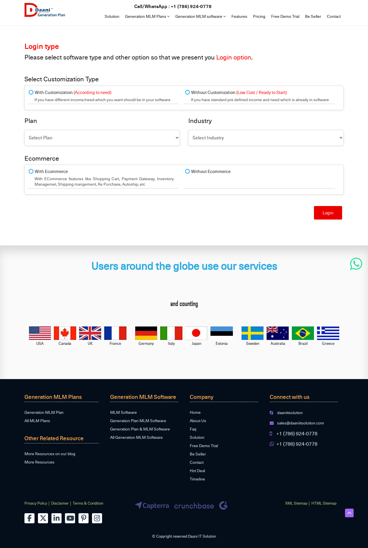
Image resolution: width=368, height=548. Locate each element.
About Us (198, 420)
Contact (334, 16)
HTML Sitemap (323, 503)
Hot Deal (197, 470)
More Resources (39, 462)
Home (195, 412)
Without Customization (239, 92)
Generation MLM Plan (44, 412)
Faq (193, 429)
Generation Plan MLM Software (138, 420)
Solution (112, 16)
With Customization (73, 92)
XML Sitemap (296, 503)
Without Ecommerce (211, 171)
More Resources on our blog (49, 453)
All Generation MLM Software (136, 437)
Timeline (197, 479)
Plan (30, 120)
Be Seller (313, 16)
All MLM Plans (37, 420)
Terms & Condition (88, 503)
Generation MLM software (200, 16)
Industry (200, 120)
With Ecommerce (51, 171)
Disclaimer (60, 503)
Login (328, 213)
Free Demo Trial (285, 16)
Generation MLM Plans (147, 16)
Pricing (259, 16)
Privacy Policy (35, 503)
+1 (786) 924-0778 (191, 6)
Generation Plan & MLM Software (140, 429)
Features (239, 16)
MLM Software (123, 412)
